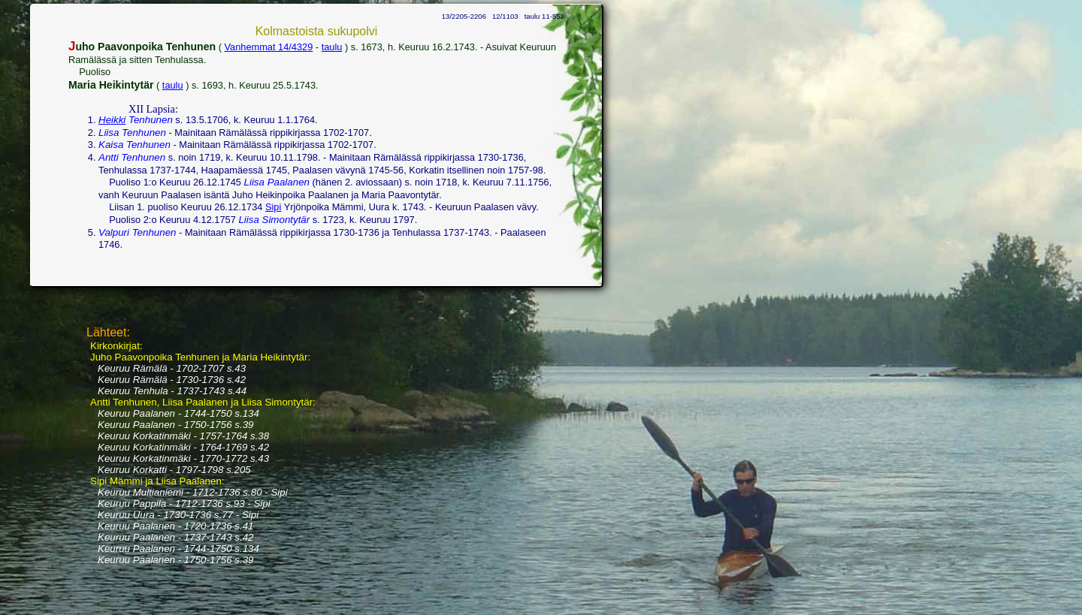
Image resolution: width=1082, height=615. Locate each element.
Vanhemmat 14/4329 (268, 47)
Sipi (273, 207)
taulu (332, 47)
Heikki (111, 119)
